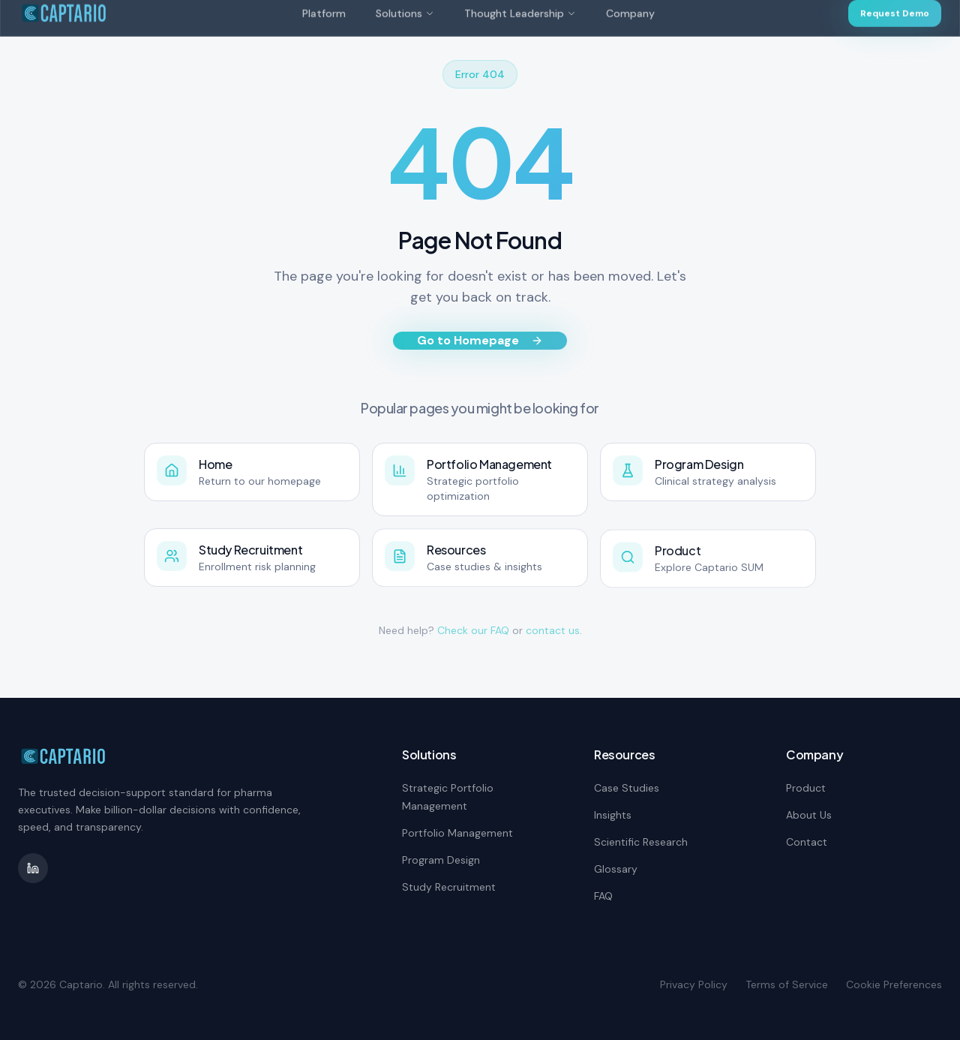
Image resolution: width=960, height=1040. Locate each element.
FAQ (603, 896)
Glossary (616, 869)
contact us (553, 630)
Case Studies (626, 788)
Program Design (441, 860)
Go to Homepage (480, 340)
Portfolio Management (457, 833)
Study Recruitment (449, 887)
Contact (806, 842)
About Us (809, 815)
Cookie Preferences (894, 984)
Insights (613, 815)
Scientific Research (641, 842)
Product (806, 788)
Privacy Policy (694, 984)
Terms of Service (787, 984)
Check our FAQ (473, 630)
